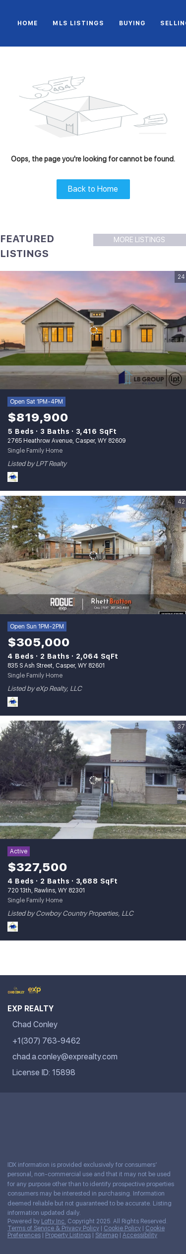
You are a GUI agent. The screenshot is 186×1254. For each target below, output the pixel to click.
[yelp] (91, 1109)
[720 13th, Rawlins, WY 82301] (93, 780)
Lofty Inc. (53, 1221)
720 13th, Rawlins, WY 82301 (46, 890)
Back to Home (93, 189)
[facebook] (11, 1109)
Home (27, 23)
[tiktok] (150, 1109)
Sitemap (106, 1235)
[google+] (31, 1131)
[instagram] (111, 1109)
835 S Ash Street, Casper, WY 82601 (56, 665)
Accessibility (140, 1235)
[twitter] (51, 1109)
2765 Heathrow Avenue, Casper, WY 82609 (66, 440)
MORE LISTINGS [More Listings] (139, 240)
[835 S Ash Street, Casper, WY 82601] (93, 555)
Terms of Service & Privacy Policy (53, 1228)
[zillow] (71, 1109)
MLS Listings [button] (78, 23)
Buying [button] (132, 23)
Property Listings (68, 1235)
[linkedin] (31, 1109)
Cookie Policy (122, 1228)
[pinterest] (11, 1131)
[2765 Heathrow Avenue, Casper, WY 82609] (93, 330)
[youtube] (131, 1109)
